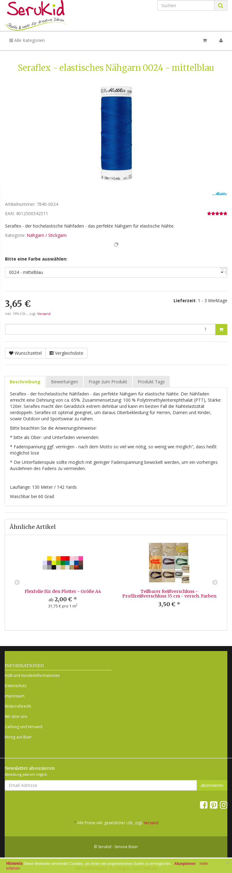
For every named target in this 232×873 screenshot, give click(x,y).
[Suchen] (185, 5)
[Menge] (110, 329)
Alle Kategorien (27, 40)
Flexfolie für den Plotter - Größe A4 (63, 591)
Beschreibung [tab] (25, 382)
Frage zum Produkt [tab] (108, 382)
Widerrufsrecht (18, 706)
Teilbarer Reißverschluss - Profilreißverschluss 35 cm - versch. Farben (169, 594)
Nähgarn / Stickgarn (47, 235)
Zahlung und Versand (23, 726)
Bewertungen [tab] (64, 382)
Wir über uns (16, 716)
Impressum (15, 696)
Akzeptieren (185, 863)
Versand (43, 314)
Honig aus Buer (18, 737)
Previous (17, 582)
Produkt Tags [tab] (151, 382)
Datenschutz (15, 685)
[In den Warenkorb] (221, 329)
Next (214, 582)
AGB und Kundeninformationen (32, 675)
